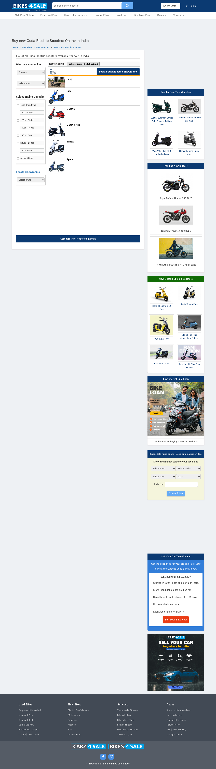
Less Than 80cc (28, 105)
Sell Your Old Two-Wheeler (176, 556)
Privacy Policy (179, 729)
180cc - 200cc (27, 135)
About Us (171, 710)
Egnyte (70, 141)
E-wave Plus (73, 125)
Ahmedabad (24, 729)
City (69, 91)
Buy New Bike (142, 15)
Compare (178, 15)
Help (169, 715)
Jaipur (35, 729)
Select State (170, 6)
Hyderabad (35, 710)
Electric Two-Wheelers (78, 710)
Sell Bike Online (24, 15)
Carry (69, 79)
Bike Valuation (124, 715)
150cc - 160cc (27, 127)
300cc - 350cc (27, 150)
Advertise (177, 715)
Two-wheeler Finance (127, 710)
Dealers (161, 15)
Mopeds (72, 724)
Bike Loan (121, 15)
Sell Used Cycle (124, 734)
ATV (70, 729)
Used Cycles (33, 734)
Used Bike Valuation (76, 15)
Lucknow (29, 724)
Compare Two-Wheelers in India (78, 238)
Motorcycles (74, 715)
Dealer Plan (102, 15)
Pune (31, 715)
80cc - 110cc (26, 112)
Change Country (174, 734)
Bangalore (23, 710)
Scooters (72, 720)
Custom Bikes (74, 734)
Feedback (181, 720)
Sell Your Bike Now (176, 619)
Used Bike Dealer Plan (127, 729)
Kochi (31, 720)
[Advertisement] (108, 28)
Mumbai (22, 715)
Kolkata (22, 734)
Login (192, 6)
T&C (169, 729)
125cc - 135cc (27, 120)
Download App (184, 710)
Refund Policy (173, 724)
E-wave (71, 109)
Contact (170, 720)
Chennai (22, 720)
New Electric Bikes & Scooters (176, 279)
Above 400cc (26, 158)
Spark (70, 159)
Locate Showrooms (28, 172)
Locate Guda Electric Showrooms (118, 72)
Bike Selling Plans (125, 720)
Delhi (21, 724)
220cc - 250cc (27, 142)
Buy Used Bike (48, 15)
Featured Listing (124, 724)
